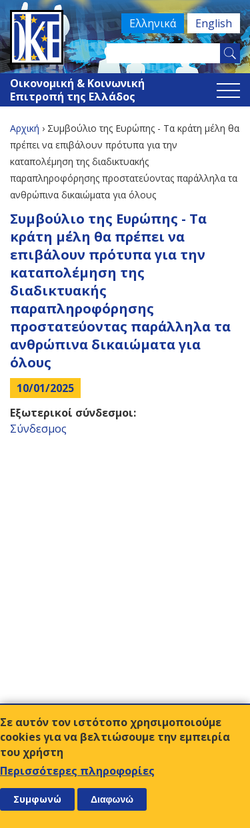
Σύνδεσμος (38, 428)
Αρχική (24, 128)
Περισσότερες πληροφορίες (77, 770)
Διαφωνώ (112, 799)
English (213, 23)
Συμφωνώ (37, 799)
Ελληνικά (152, 23)
